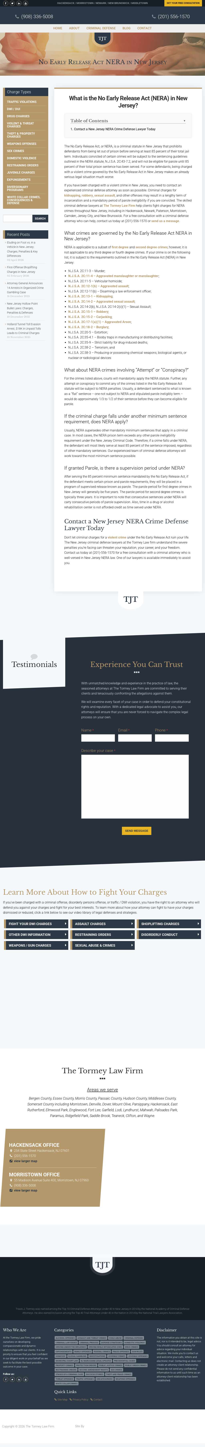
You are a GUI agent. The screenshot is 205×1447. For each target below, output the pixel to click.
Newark (101, 3)
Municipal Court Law (67, 1364)
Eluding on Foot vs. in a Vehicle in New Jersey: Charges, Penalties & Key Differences (22, 249)
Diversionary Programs (17, 188)
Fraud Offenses (121, 1355)
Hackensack (65, 3)
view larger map (23, 1164)
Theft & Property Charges (21, 135)
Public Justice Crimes (110, 1369)
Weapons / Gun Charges (33, 948)
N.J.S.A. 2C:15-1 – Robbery (88, 312)
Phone (161, 730)
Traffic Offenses (85, 1382)
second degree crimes (152, 247)
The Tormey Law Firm (119, 206)
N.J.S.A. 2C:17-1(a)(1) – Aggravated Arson (99, 322)
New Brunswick (118, 3)
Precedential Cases (124, 1364)
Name (87, 730)
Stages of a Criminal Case (69, 1378)
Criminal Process (89, 1346)
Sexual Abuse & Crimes (98, 948)
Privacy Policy (80, 1403)
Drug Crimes (131, 1351)
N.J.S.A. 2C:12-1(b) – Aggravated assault (98, 286)
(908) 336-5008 (37, 16)
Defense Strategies (111, 1346)
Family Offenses (82, 1355)
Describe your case (98, 750)
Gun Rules (137, 1355)
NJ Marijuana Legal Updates (96, 1364)
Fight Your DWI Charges (33, 924)
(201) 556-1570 (174, 16)
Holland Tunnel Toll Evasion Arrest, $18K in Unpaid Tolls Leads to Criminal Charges (24, 329)
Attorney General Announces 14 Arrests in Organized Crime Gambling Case (25, 288)
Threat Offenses (64, 1382)
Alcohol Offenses (65, 1341)
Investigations (97, 1360)
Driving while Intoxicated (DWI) (105, 1351)
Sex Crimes (15, 151)
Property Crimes (64, 1369)
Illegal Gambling (77, 1360)
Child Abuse (115, 1341)
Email (124, 730)
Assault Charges (92, 924)
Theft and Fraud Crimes (118, 1378)
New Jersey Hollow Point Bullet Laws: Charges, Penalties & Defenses (22, 308)
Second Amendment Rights (93, 1373)
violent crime (117, 537)
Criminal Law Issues (66, 1346)
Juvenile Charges (21, 172)
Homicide (60, 1360)
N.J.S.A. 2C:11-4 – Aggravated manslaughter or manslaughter (113, 276)
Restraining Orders (22, 165)
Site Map (62, 1403)
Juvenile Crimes (116, 1360)
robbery (87, 195)
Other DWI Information (32, 936)
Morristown (84, 3)
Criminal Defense (134, 1341)
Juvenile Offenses (138, 1360)
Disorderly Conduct (162, 936)
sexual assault (104, 195)
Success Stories (94, 1378)
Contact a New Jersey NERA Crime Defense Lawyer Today (115, 129)
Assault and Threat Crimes (91, 1341)
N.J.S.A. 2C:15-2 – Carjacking (90, 317)
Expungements (18, 180)
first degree (120, 247)
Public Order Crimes (136, 1369)
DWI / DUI (13, 109)
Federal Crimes (102, 1355)
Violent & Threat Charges (20, 125)
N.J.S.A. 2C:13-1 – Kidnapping (90, 296)
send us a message (165, 221)
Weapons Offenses (21, 144)
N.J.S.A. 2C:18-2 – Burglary (88, 327)
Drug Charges (18, 116)
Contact (97, 1403)
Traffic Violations (21, 102)
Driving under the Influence (71, 1351)
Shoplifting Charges (163, 924)
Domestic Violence (21, 158)
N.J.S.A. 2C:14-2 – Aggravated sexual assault (101, 301)
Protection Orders (86, 1369)
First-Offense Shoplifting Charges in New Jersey (22, 269)
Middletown (139, 3)
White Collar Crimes (66, 1387)
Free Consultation (183, 3)
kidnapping (72, 195)
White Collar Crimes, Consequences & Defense (23, 200)
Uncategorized (104, 1382)
